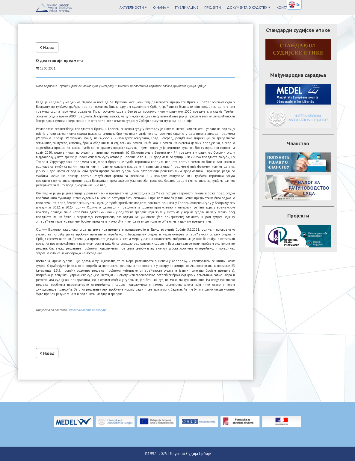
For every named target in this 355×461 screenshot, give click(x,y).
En (294, 4)
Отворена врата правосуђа (86, 310)
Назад (47, 47)
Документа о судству (249, 7)
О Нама (161, 7)
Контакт (284, 7)
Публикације (186, 7)
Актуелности (133, 7)
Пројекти (212, 7)
